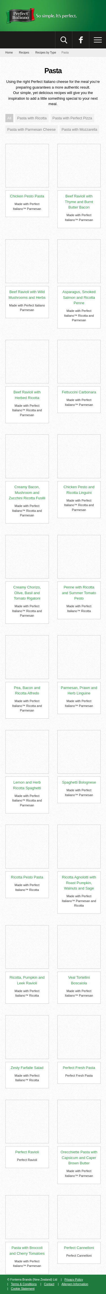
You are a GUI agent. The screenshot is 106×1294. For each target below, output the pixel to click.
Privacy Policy (73, 1279)
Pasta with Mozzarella (79, 129)
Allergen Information (75, 1284)
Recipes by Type (45, 52)
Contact (49, 1284)
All (9, 118)
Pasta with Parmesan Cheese (31, 129)
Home (9, 52)
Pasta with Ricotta (32, 118)
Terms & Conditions (23, 1284)
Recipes (24, 52)
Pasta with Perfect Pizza (72, 118)
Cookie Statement (22, 1288)
